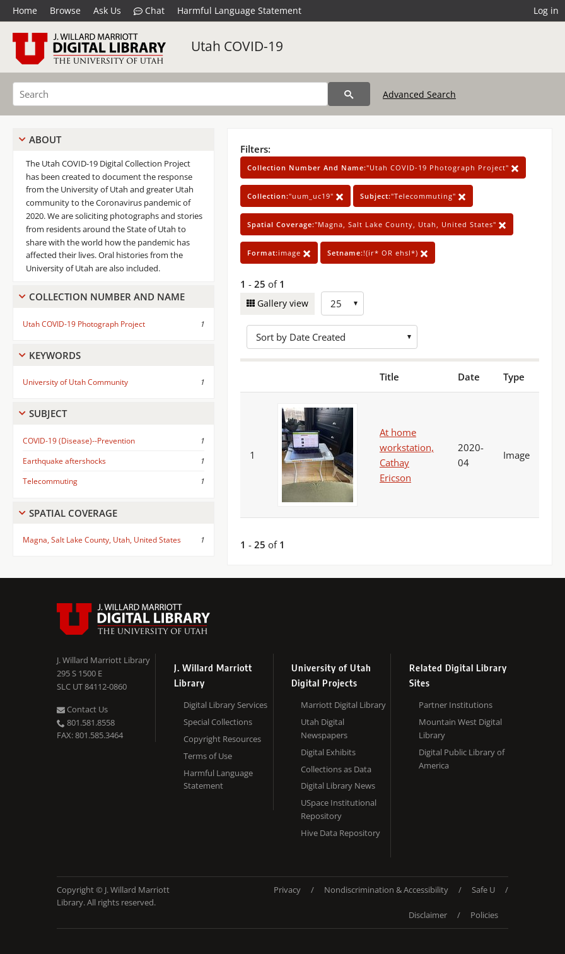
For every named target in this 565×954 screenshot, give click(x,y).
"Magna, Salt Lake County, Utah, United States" (376, 224)
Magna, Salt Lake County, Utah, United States (102, 539)
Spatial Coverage (73, 513)
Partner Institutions (455, 704)
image (279, 252)
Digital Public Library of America (461, 758)
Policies (484, 915)
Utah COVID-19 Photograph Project (84, 324)
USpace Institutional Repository (338, 809)
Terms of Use (207, 756)
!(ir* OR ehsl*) (377, 252)
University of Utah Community (75, 382)
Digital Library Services (225, 704)
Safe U (483, 889)
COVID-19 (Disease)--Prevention (79, 440)
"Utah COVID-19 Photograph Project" (383, 167)
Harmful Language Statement (239, 10)
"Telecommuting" (413, 196)
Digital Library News (338, 785)
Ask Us (107, 10)
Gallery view (281, 303)
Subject (48, 413)
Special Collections (217, 721)
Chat (149, 10)
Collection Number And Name (107, 296)
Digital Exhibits (328, 752)
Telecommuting (50, 481)
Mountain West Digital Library (460, 728)
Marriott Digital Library (343, 704)
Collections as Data (336, 769)
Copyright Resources (222, 739)
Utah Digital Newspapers (324, 728)
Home (25, 10)
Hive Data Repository (340, 833)
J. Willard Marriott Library (103, 660)
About (45, 139)
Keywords (55, 355)
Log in (546, 10)
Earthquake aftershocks (64, 461)
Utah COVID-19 (237, 46)
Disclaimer (428, 915)
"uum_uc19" (295, 196)
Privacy (287, 889)
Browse (65, 10)
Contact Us (82, 709)
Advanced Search (419, 94)
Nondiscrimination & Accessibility (386, 889)
